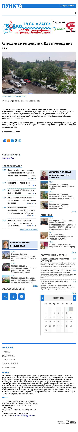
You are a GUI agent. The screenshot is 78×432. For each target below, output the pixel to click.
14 (62, 317)
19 (54, 322)
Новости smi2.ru (8, 158)
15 (67, 317)
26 (54, 326)
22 (67, 322)
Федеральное (8, 355)
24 (46, 326)
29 (67, 326)
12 (54, 317)
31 (46, 330)
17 (46, 322)
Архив (35, 286)
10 (46, 317)
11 (50, 317)
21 (62, 322)
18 (50, 322)
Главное (6, 352)
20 (58, 322)
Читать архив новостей (29, 230)
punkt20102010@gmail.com (25, 416)
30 (71, 326)
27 (58, 326)
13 (58, 317)
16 (71, 317)
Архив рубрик (8, 367)
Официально (8, 359)
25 (50, 326)
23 (71, 322)
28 (62, 326)
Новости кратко (10, 363)
